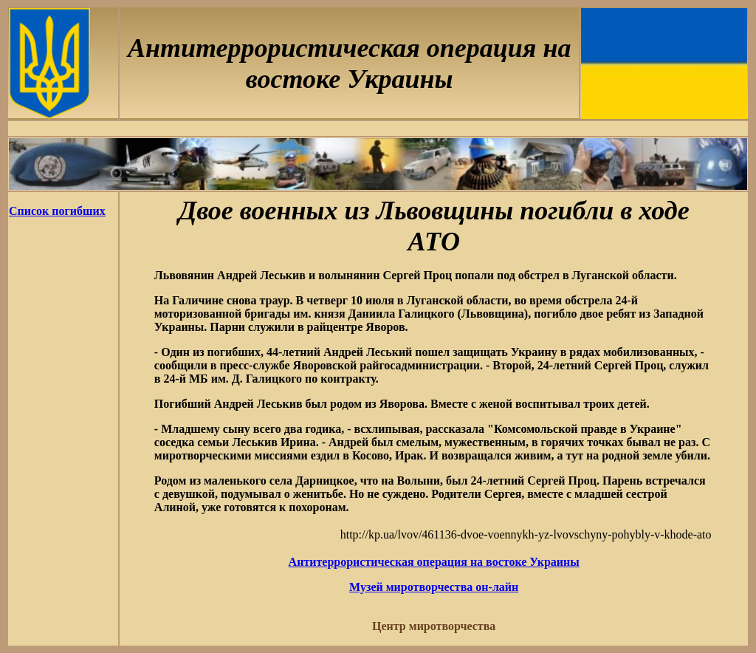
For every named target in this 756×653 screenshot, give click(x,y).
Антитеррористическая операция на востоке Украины (434, 561)
